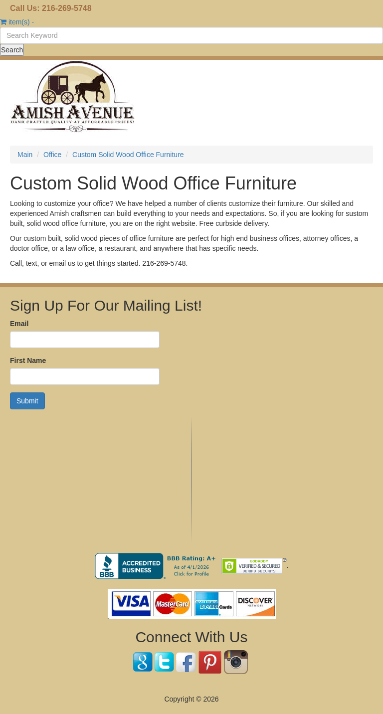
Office (52, 155)
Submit (27, 401)
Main (24, 155)
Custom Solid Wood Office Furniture (128, 155)
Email (19, 324)
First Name (28, 360)
